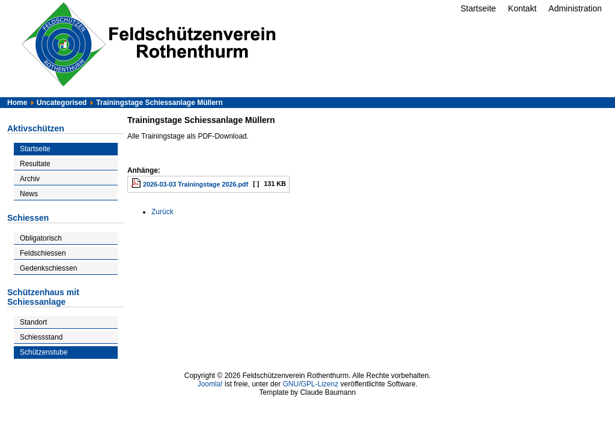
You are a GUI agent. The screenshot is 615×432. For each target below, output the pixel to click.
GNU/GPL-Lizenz (311, 384)
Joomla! (210, 384)
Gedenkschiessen (48, 268)
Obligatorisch (41, 238)
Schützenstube (43, 352)
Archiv (30, 179)
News (29, 194)
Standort (33, 322)
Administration (575, 8)
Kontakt (522, 8)
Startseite (478, 8)
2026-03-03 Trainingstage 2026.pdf (195, 184)
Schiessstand (41, 337)
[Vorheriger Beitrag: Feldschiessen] (162, 212)
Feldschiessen (43, 253)
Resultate (35, 164)
